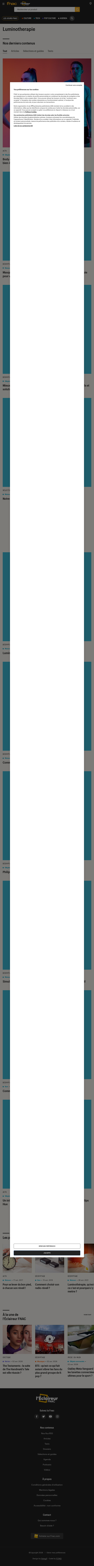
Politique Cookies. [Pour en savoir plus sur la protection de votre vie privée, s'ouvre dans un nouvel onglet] (30, 112)
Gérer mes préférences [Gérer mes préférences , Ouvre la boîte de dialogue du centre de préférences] (47, 1246)
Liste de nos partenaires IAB (23, 126)
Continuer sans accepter (74, 85)
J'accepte (47, 1253)
